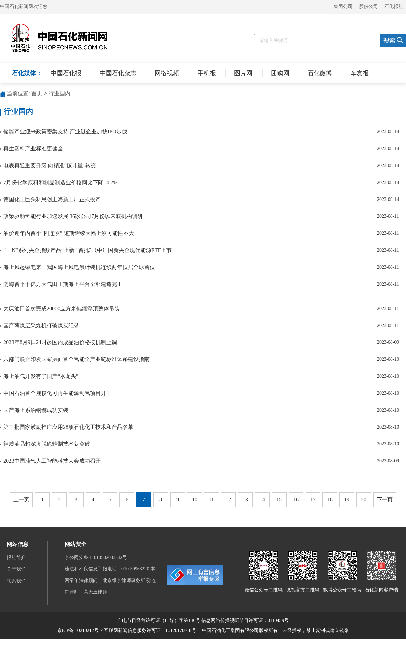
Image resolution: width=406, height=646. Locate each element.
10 (194, 499)
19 (346, 499)
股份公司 (368, 6)
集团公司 (343, 6)
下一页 (385, 499)
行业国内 (59, 93)
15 (279, 499)
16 (296, 499)
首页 (36, 93)
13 (245, 499)
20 (363, 499)
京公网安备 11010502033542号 (96, 557)
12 (228, 499)
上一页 (21, 499)
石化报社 (393, 6)
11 (211, 499)
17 (313, 499)
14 (262, 499)
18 (330, 499)
